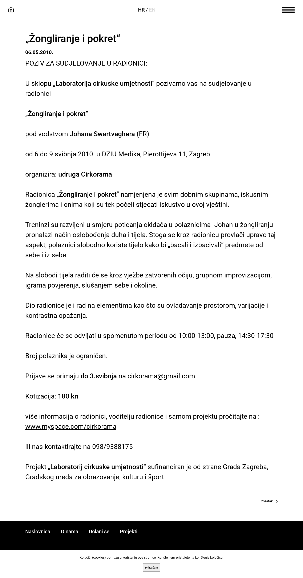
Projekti (128, 531)
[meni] (288, 9)
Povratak (266, 501)
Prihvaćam (151, 567)
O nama (69, 531)
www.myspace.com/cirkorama (70, 426)
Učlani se (99, 531)
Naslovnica (37, 531)
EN (152, 9)
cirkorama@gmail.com (161, 376)
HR (141, 9)
